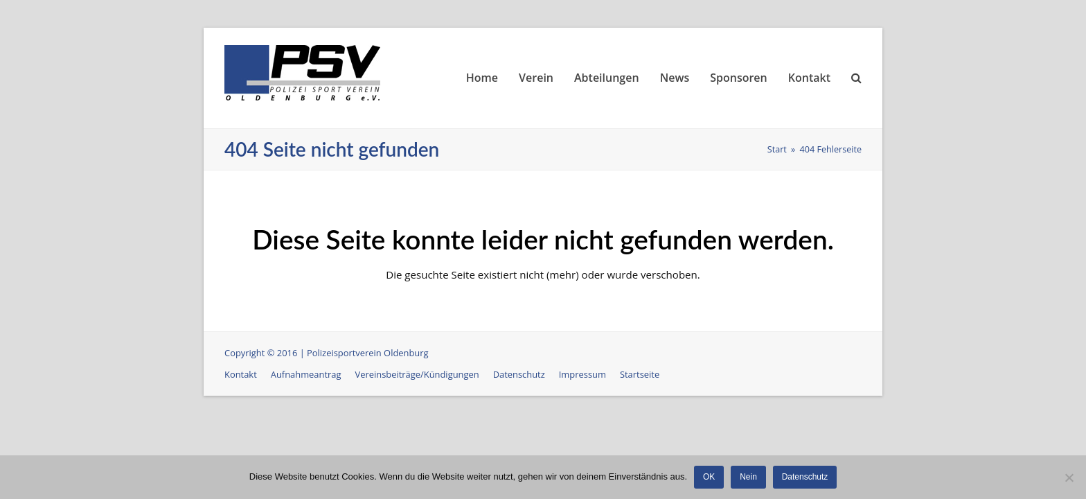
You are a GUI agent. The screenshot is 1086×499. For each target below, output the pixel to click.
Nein (748, 477)
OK (709, 477)
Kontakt (240, 374)
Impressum (582, 374)
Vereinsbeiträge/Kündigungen (417, 374)
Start (777, 149)
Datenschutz (519, 374)
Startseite (639, 374)
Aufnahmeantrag (306, 374)
